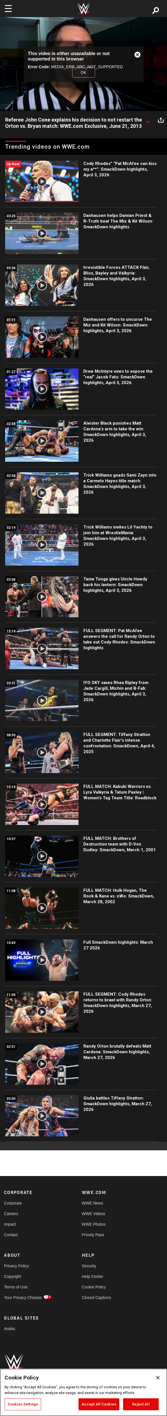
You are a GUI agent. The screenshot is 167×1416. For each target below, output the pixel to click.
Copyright (12, 1276)
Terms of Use (15, 1287)
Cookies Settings (23, 1404)
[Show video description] (148, 120)
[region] (83, 1392)
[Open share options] (160, 120)
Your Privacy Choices (23, 1297)
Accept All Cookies (99, 1404)
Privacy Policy (16, 1266)
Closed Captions (96, 1297)
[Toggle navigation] (8, 8)
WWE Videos (93, 1213)
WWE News (92, 1203)
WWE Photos (94, 1224)
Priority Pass (93, 1235)
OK (83, 72)
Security (89, 1266)
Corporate (13, 1203)
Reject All (140, 1404)
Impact (10, 1224)
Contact (11, 1235)
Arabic (9, 1328)
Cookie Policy (94, 1287)
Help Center (92, 1276)
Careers (11, 1213)
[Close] (158, 1377)
